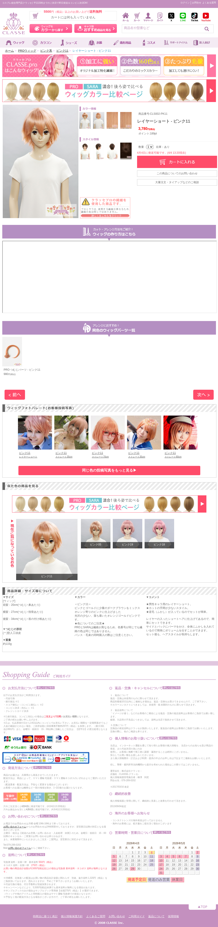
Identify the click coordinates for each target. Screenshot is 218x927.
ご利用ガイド (136, 916)
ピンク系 (46, 50)
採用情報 (173, 916)
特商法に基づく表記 (45, 916)
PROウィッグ (27, 50)
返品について (156, 916)
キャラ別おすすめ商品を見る (95, 28)
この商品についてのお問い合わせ (177, 173)
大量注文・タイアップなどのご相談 (177, 182)
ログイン (185, 2)
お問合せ (196, 2)
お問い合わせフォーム (14, 826)
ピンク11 (62, 50)
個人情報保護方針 (72, 916)
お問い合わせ (117, 916)
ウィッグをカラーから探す (51, 28)
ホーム (9, 50)
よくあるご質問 (95, 916)
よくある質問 (209, 2)
